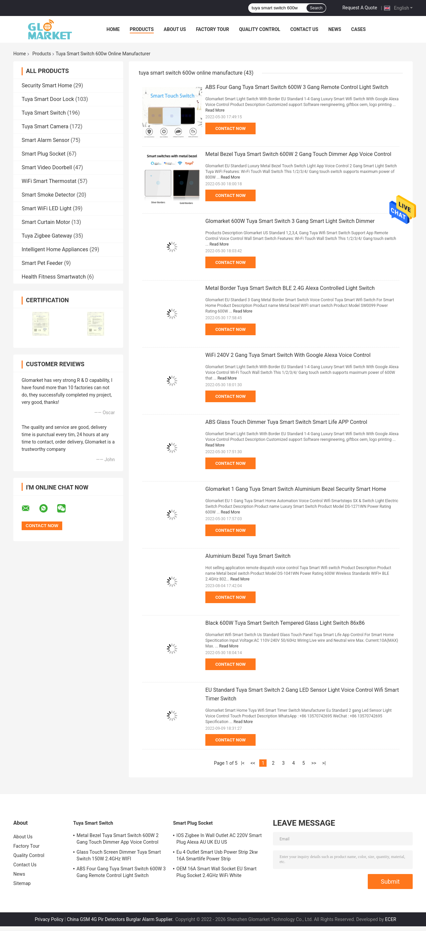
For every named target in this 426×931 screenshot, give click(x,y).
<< (253, 763)
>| (324, 763)
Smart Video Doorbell (47, 167)
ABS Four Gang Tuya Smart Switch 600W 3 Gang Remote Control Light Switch (296, 87)
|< (243, 763)
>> (313, 763)
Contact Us (304, 29)
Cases (358, 29)
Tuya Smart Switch (44, 113)
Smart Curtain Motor (46, 222)
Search (316, 8)
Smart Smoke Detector (48, 195)
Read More (215, 110)
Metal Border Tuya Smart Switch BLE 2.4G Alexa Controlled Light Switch (290, 288)
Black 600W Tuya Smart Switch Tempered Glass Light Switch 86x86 (285, 623)
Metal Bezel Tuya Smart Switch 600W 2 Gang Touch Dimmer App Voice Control (298, 154)
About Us (175, 29)
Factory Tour (212, 29)
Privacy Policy (49, 919)
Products (142, 29)
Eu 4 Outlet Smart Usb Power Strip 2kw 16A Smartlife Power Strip (217, 855)
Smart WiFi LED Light (47, 208)
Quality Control (259, 29)
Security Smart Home (47, 85)
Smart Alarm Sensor (45, 140)
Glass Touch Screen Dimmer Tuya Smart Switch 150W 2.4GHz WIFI (119, 855)
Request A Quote (359, 7)
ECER (390, 919)
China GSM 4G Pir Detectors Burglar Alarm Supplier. (121, 919)
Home (113, 29)
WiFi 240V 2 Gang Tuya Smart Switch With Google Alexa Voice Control (287, 355)
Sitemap (22, 883)
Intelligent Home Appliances (55, 249)
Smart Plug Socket (44, 154)
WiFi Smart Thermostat (49, 181)
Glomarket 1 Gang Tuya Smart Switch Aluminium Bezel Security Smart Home (295, 489)
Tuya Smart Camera (45, 126)
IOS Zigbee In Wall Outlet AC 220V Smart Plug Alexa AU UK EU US (219, 839)
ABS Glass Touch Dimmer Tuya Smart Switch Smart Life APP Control (286, 422)
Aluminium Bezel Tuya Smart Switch (248, 556)
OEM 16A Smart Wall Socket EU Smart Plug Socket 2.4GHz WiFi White (216, 872)
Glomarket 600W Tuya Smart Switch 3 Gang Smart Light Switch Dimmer (290, 221)
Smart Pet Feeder (42, 263)
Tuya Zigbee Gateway (47, 236)
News (334, 29)
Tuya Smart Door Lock (48, 99)
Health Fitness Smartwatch (54, 277)
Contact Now (230, 128)
